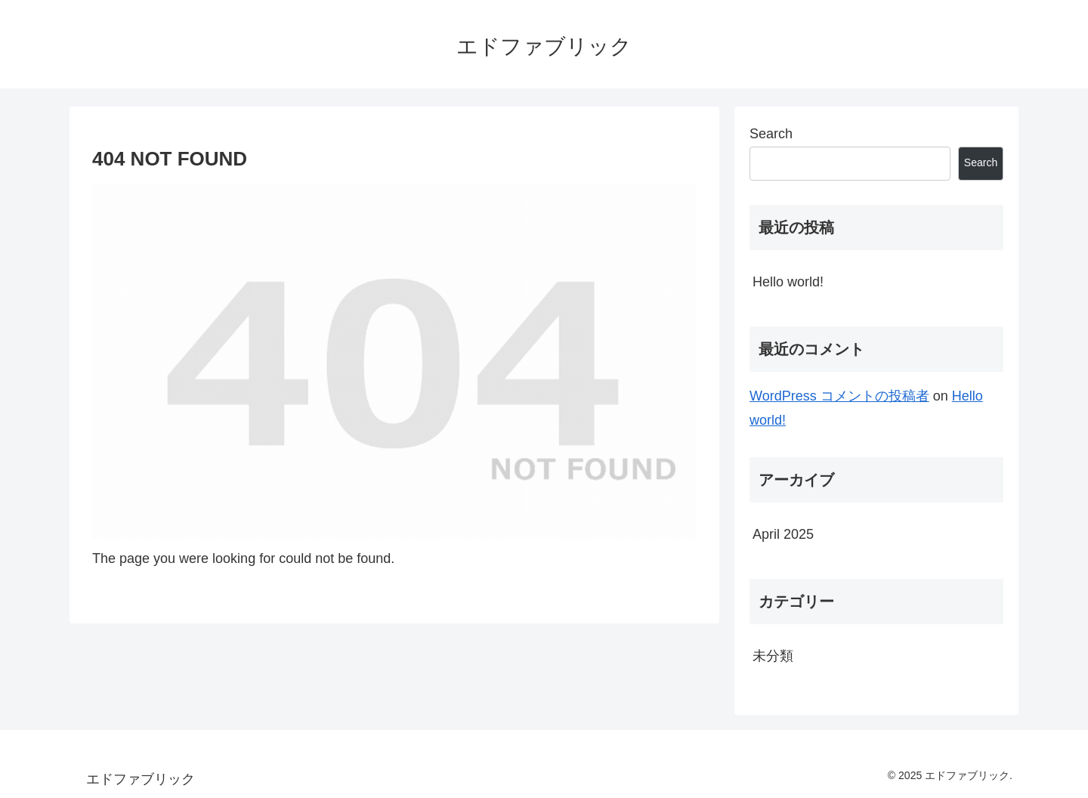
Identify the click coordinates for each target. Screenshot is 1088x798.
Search (771, 133)
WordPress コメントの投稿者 (839, 396)
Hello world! (788, 281)
